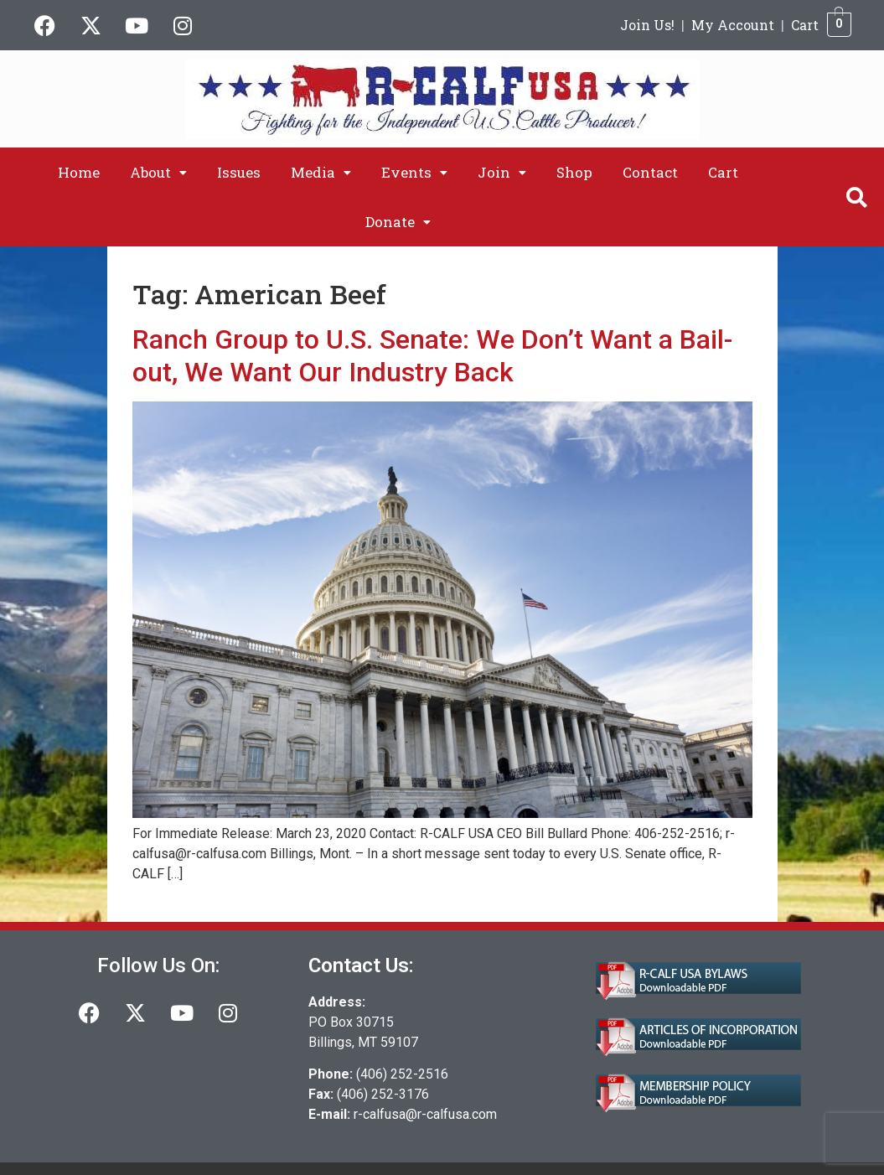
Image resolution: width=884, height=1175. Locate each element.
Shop (574, 172)
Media (321, 172)
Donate (398, 221)
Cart (805, 25)
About (158, 172)
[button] (158, 172)
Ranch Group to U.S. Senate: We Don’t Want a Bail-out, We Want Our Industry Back (432, 355)
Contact (650, 172)
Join (502, 172)
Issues (239, 172)
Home (79, 172)
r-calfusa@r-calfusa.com (425, 1114)
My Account (732, 25)
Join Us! (647, 25)
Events (414, 172)
